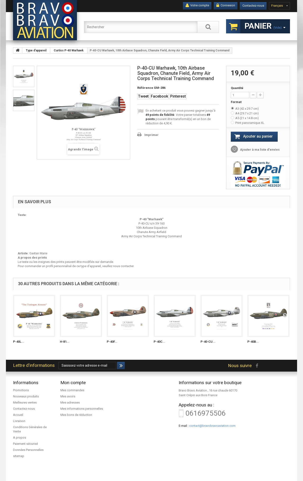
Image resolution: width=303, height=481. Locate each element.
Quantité (237, 88)
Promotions (21, 390)
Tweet (143, 96)
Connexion (225, 5)
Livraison (19, 421)
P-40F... (112, 341)
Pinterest (178, 96)
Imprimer (151, 135)
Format (236, 102)
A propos (19, 437)
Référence (145, 88)
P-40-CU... (208, 341)
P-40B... (253, 341)
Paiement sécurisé (25, 443)
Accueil (18, 415)
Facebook (159, 96)
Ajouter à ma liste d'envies (259, 149)
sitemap (18, 456)
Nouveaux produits (26, 396)
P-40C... (159, 341)
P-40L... (18, 341)
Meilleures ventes (25, 402)
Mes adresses (70, 402)
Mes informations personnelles (81, 408)
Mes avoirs (67, 396)
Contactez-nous (253, 5)
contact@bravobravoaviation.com (212, 425)
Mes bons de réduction (76, 415)
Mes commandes (72, 390)
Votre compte (197, 5)
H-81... (64, 341)
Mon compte (73, 382)
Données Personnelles (28, 450)
